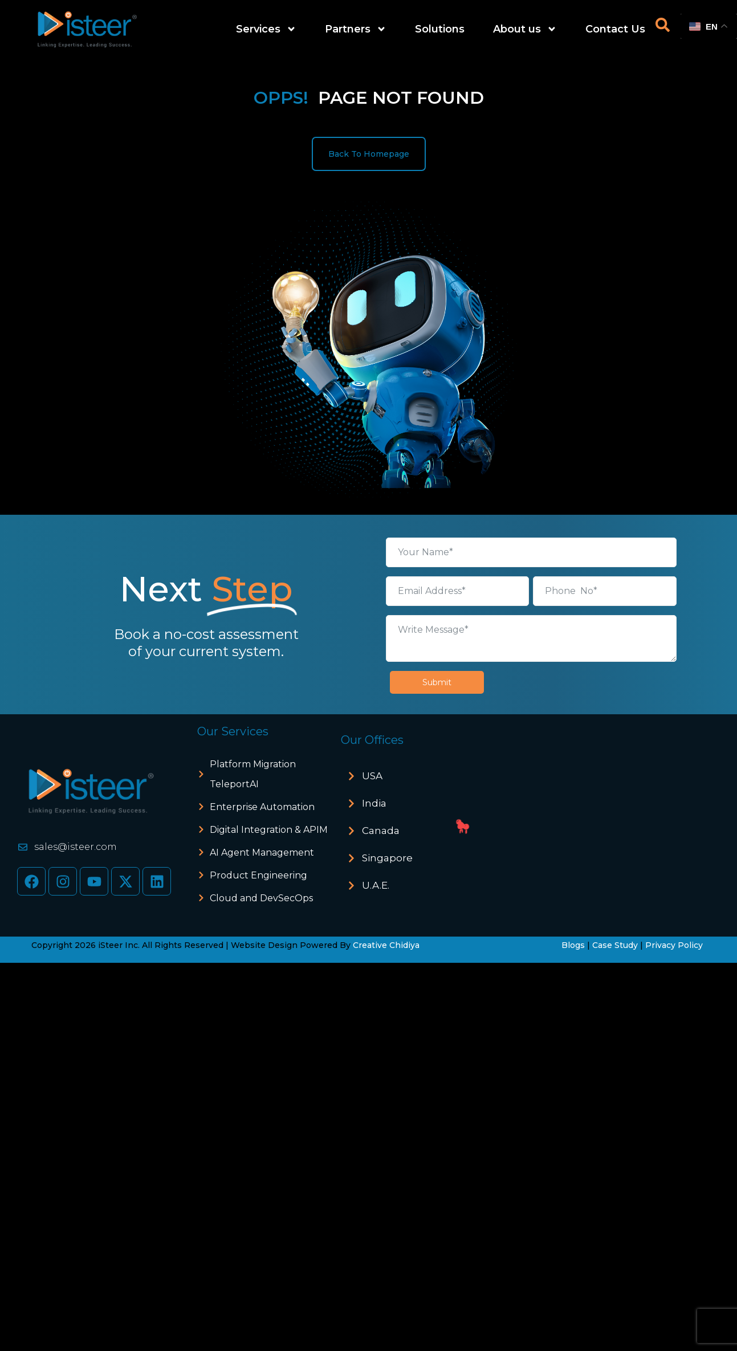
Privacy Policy (674, 945)
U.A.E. (375, 885)
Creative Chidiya (386, 945)
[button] (402, 776)
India (374, 803)
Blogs (573, 945)
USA (372, 776)
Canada (381, 830)
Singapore (387, 858)
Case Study (615, 945)
